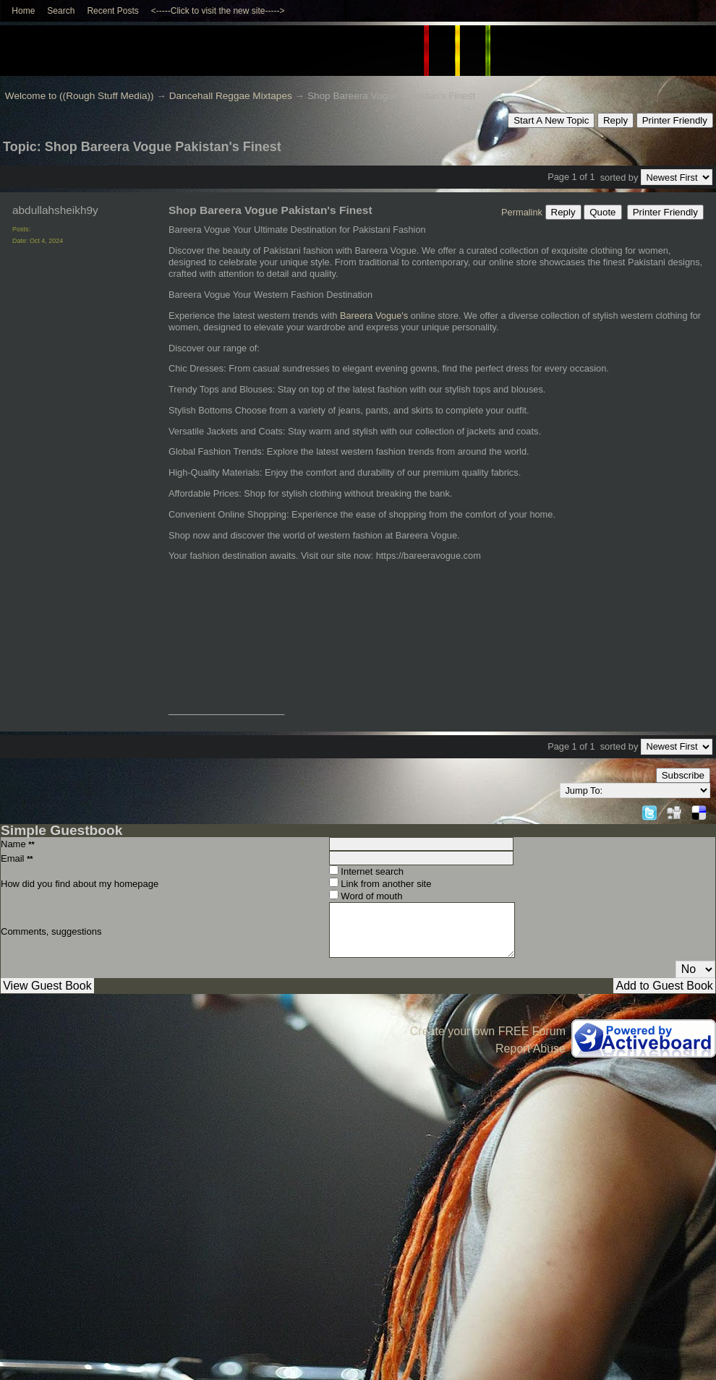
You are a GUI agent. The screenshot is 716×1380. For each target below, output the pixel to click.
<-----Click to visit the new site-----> (218, 11)
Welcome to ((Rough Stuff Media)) (79, 95)
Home (23, 11)
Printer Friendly (674, 120)
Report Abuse (530, 1048)
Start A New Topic (551, 120)
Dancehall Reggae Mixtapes (230, 95)
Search (60, 11)
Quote (602, 212)
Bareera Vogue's (374, 315)
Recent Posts (112, 11)
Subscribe (683, 775)
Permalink (521, 212)
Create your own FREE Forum (488, 1031)
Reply (615, 120)
